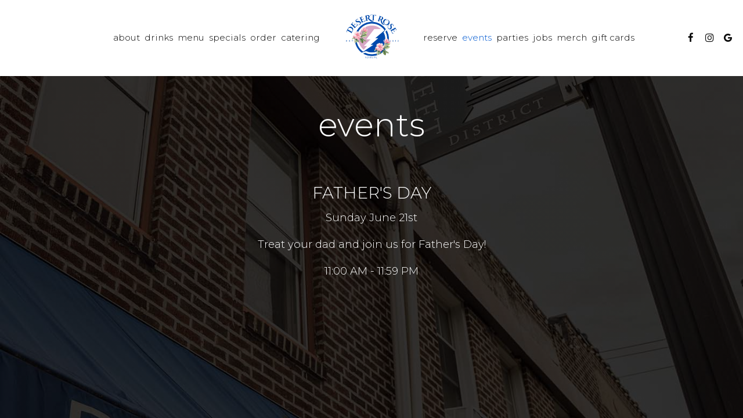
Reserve (440, 37)
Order (263, 37)
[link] (371, 38)
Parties (512, 37)
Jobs (542, 37)
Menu (191, 37)
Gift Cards (612, 37)
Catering (300, 37)
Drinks (159, 37)
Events (477, 37)
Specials (227, 37)
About (126, 37)
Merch (572, 37)
